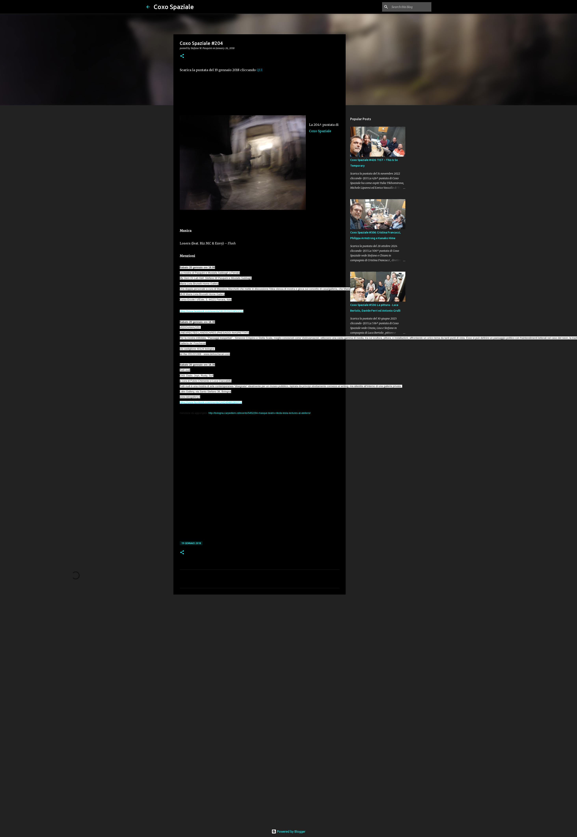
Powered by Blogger (288, 831)
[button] (182, 56)
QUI (259, 70)
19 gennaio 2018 (191, 543)
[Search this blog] (410, 7)
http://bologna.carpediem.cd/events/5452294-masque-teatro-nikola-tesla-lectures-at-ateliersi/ (259, 413)
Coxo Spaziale (174, 6)
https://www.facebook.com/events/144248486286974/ (211, 402)
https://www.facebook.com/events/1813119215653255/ (212, 311)
